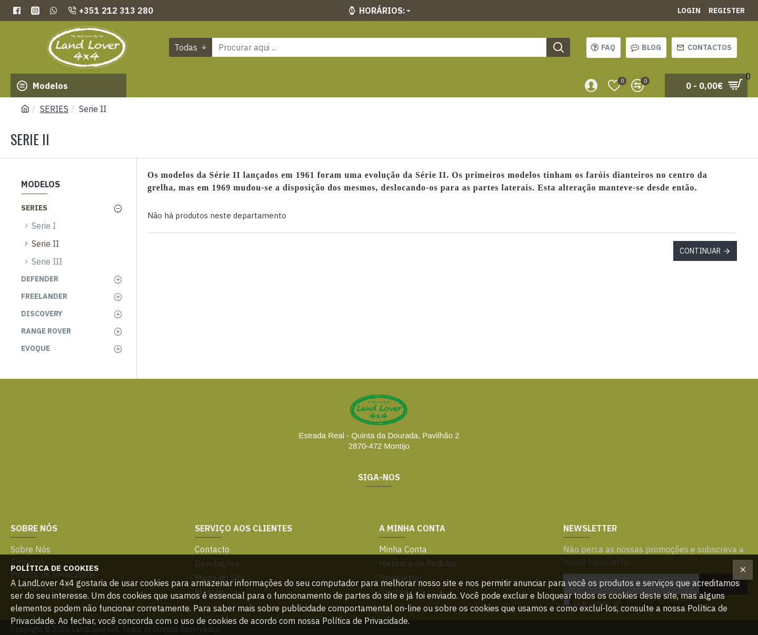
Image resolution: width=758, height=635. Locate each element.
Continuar (700, 251)
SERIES (54, 109)
